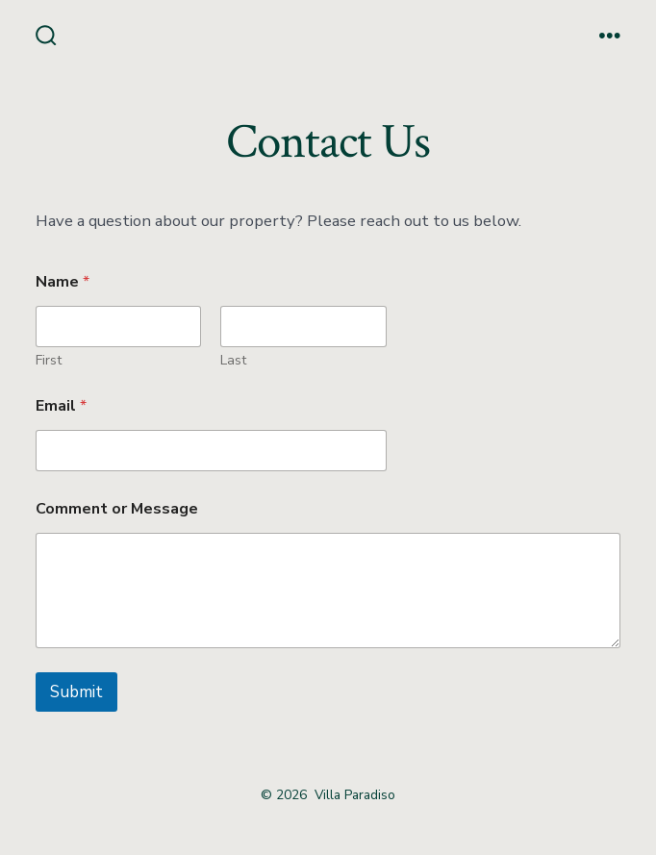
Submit (76, 692)
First (49, 360)
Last (233, 360)
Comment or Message (117, 509)
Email (61, 406)
